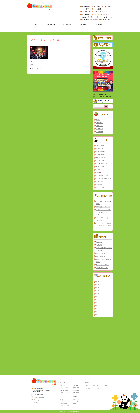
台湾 (31, 65)
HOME (98, 120)
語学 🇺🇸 (105, 14)
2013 (97, 314)
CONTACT (99, 132)
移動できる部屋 (105, 19)
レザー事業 (97, 6)
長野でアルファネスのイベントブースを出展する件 (103, 225)
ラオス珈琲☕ (108, 6)
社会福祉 (99, 242)
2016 (97, 305)
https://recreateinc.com (39, 397)
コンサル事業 (86, 11)
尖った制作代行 (101, 256)
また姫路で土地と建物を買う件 (103, 203)
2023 (97, 284)
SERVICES (99, 126)
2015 (97, 308)
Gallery (31, 64)
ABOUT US (99, 123)
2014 (97, 311)
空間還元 (95, 19)
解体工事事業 (86, 14)
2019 (97, 296)
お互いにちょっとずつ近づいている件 (103, 219)
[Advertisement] (103, 346)
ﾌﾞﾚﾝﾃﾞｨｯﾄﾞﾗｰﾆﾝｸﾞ (99, 11)
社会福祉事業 (86, 6)
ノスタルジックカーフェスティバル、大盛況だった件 (103, 212)
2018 (97, 299)
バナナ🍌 (96, 14)
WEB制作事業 (98, 9)
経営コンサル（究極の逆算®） (103, 261)
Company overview (38, 400)
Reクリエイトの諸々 (102, 265)
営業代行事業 (86, 9)
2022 (97, 287)
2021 (97, 290)
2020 (97, 293)
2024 (97, 281)
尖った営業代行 (101, 253)
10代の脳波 (85, 19)
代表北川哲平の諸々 (102, 268)
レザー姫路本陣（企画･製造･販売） (104, 249)
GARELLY (99, 129)
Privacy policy (35, 402)
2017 (97, 302)
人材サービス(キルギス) (105, 17)
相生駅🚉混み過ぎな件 (103, 207)
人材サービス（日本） (88, 17)
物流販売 (99, 245)
